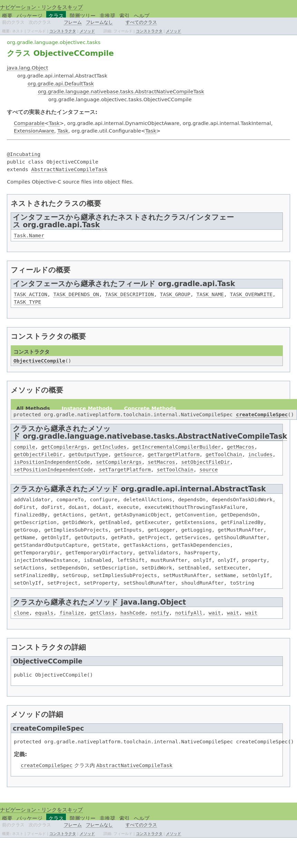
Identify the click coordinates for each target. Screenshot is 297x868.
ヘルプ (141, 16)
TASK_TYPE (27, 302)
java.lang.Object (27, 68)
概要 (7, 16)
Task (54, 123)
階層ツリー (83, 16)
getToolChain (224, 454)
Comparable (29, 123)
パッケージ (29, 16)
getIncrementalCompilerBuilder (176, 447)
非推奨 (107, 16)
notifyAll (188, 613)
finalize (71, 613)
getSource (127, 454)
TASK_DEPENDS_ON (76, 294)
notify (160, 613)
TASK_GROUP (175, 294)
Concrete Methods (150, 408)
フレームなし (99, 22)
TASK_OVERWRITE (251, 294)
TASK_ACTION (30, 294)
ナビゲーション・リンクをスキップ (41, 7)
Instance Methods (87, 408)
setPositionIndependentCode (53, 469)
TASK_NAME (210, 294)
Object (173, 602)
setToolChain (175, 469)
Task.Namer (29, 235)
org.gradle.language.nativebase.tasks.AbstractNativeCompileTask (121, 91)
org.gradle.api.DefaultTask (61, 83)
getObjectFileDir (38, 454)
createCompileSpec (262, 414)
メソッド (87, 31)
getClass (102, 613)
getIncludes (109, 447)
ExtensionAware (34, 131)
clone (21, 613)
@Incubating (23, 154)
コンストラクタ (62, 31)
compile (24, 447)
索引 (124, 16)
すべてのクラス (141, 22)
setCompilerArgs (118, 462)
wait (215, 613)
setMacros (161, 462)
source (208, 469)
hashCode (132, 613)
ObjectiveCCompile (39, 361)
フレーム (73, 22)
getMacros (240, 447)
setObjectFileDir (205, 462)
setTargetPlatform (125, 469)
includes (260, 454)
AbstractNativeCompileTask (69, 169)
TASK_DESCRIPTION (129, 294)
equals (44, 613)
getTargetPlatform (173, 454)
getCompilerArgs (64, 447)
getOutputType (88, 454)
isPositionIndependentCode (52, 462)
